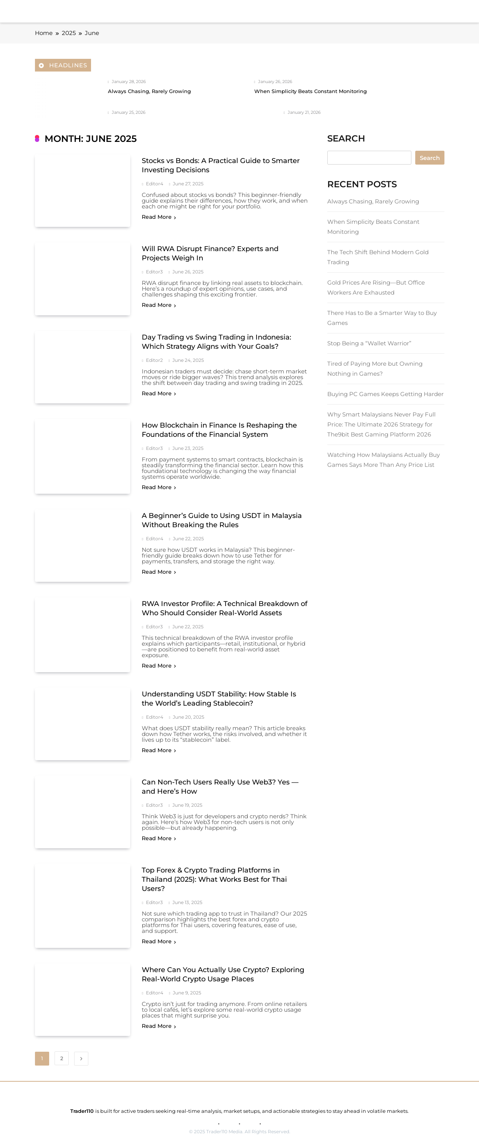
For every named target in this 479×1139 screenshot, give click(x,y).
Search (430, 158)
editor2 (154, 357)
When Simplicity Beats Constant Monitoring (310, 91)
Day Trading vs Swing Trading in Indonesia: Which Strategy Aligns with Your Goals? (216, 338)
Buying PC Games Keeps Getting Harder (385, 394)
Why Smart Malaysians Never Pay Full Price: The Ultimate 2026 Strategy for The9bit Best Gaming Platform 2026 (381, 424)
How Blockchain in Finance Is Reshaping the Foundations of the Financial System (219, 425)
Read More (159, 216)
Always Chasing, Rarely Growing (149, 91)
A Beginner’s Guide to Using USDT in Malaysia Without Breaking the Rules (222, 515)
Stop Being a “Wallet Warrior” (369, 343)
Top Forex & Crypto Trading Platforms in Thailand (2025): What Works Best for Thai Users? (214, 869)
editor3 (154, 270)
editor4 (154, 184)
